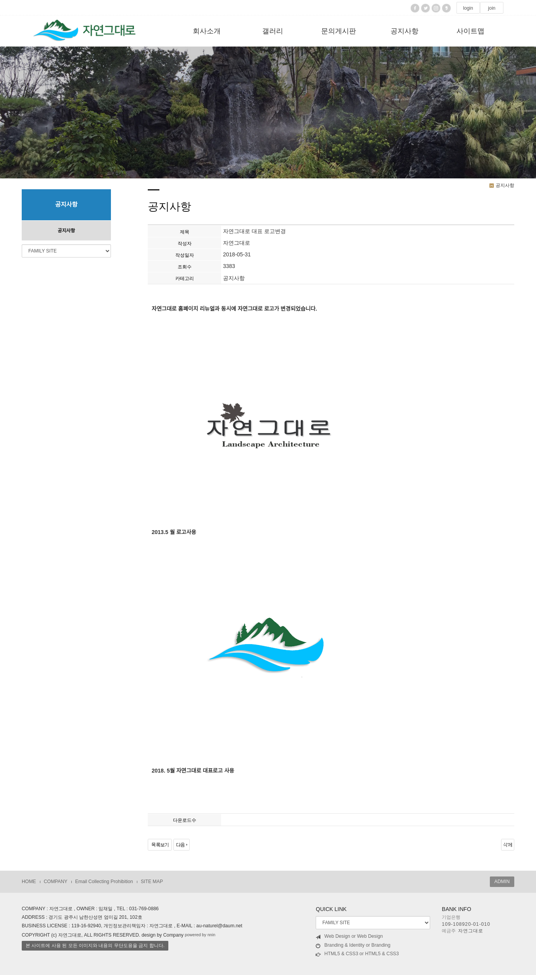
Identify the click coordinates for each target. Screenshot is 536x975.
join (491, 8)
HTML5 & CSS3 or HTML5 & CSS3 (357, 954)
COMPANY (55, 881)
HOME (29, 881)
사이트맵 (470, 31)
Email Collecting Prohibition (104, 881)
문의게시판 (338, 31)
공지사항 (404, 31)
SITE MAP (152, 881)
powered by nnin (200, 934)
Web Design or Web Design (349, 936)
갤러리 (272, 31)
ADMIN (502, 881)
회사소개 (207, 31)
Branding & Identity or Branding (353, 945)
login (468, 8)
